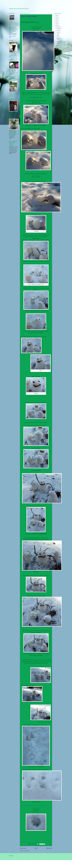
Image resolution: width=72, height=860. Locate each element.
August (58, 32)
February (58, 41)
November (58, 28)
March (58, 37)
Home (36, 848)
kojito (11, 21)
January (58, 43)
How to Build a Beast (29, 16)
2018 (57, 15)
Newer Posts (23, 848)
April (57, 35)
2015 (57, 20)
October (58, 30)
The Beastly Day (21, 5)
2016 (57, 18)
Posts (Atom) (27, 850)
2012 (57, 25)
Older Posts (49, 848)
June (58, 33)
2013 (57, 23)
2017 (57, 17)
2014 (57, 22)
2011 (57, 45)
